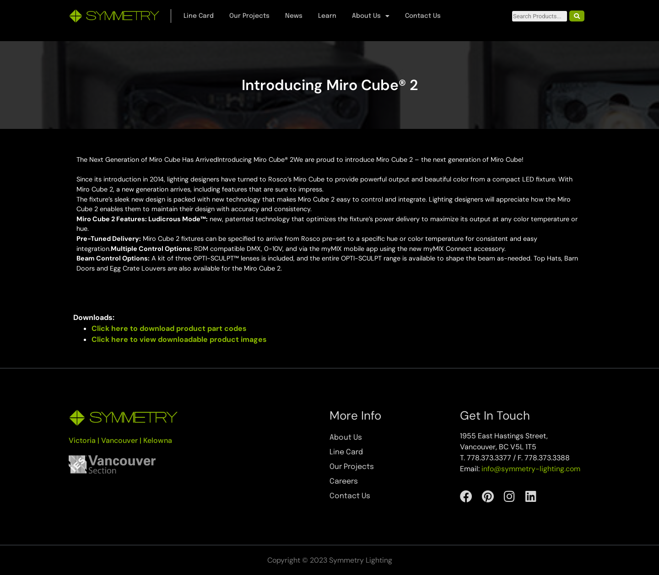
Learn (327, 16)
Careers (344, 481)
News (293, 16)
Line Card (199, 16)
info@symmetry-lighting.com (530, 469)
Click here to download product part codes (169, 328)
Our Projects (249, 16)
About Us (370, 16)
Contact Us (423, 16)
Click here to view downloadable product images (179, 339)
